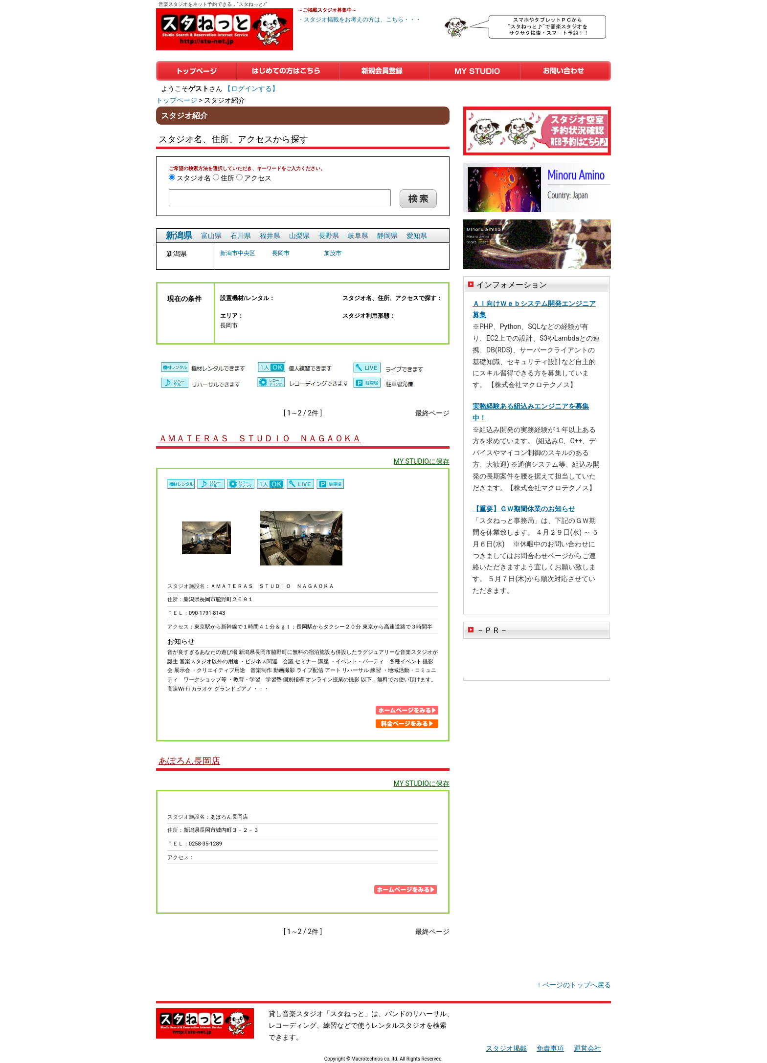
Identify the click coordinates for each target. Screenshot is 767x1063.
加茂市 (332, 253)
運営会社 (587, 1048)
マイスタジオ (474, 71)
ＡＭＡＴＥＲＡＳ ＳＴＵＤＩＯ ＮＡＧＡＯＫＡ (259, 438)
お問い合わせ (565, 71)
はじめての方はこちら (288, 71)
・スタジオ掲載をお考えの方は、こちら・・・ (359, 19)
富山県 (211, 235)
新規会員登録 (384, 71)
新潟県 (179, 235)
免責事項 (550, 1048)
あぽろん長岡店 (189, 761)
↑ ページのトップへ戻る (574, 985)
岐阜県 (358, 235)
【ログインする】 (251, 88)
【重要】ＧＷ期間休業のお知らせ (524, 509)
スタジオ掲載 (506, 1048)
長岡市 (281, 253)
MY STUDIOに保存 (422, 461)
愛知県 (416, 235)
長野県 (328, 235)
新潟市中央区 (237, 253)
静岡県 (387, 235)
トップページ (196, 71)
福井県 (270, 235)
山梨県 (299, 235)
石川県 (240, 235)
